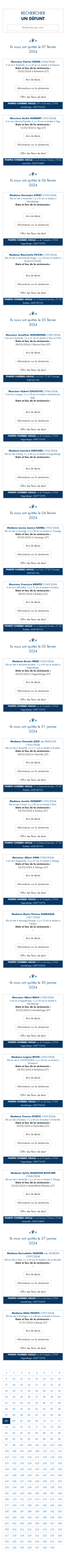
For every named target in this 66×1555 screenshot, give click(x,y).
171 (22, 1499)
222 (45, 1535)
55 (51, 1408)
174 (45, 1499)
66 (13, 1421)
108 (29, 1451)
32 (59, 1390)
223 (52, 1535)
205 (37, 1523)
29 (36, 1390)
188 (29, 1511)
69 (36, 1421)
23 (51, 1384)
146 (14, 1481)
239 (52, 1547)
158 (45, 1487)
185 (7, 1511)
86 (44, 1433)
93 (36, 1439)
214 (45, 1529)
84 (29, 1433)
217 (7, 1535)
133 (37, 1469)
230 (45, 1541)
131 (22, 1469)
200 (60, 1517)
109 (37, 1451)
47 (51, 1402)
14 (44, 1378)
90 (13, 1439)
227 (22, 1541)
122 (14, 1463)
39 (51, 1396)
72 (59, 1421)
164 (29, 1493)
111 (52, 1451)
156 (29, 1487)
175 (52, 1499)
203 (22, 1523)
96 (59, 1439)
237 (37, 1547)
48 (59, 1402)
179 (22, 1505)
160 (60, 1487)
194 (14, 1517)
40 (59, 1396)
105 (7, 1451)
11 (21, 1378)
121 (7, 1463)
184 (60, 1505)
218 (14, 1535)
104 (60, 1445)
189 (37, 1511)
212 (29, 1529)
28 (29, 1390)
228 (29, 1541)
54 (44, 1408)
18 (13, 1384)
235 (22, 1547)
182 (45, 1505)
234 (14, 1547)
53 (36, 1408)
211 (22, 1529)
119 (52, 1457)
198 (45, 1517)
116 (29, 1457)
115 (22, 1457)
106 (14, 1451)
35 (21, 1396)
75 (21, 1427)
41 (6, 1402)
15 (51, 1378)
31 (51, 1390)
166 (45, 1493)
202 (14, 1523)
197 (37, 1517)
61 (36, 1415)
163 (22, 1493)
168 (60, 1493)
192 (60, 1511)
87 (51, 1433)
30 (44, 1390)
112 (60, 1451)
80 (59, 1427)
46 (44, 1402)
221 (37, 1535)
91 (21, 1439)
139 (22, 1475)
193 (7, 1517)
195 (22, 1517)
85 (36, 1433)
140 (29, 1475)
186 (14, 1511)
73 (6, 1427)
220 (29, 1535)
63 (51, 1415)
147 (22, 1481)
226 (14, 1541)
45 (36, 1402)
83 (21, 1433)
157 (37, 1487)
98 (13, 1445)
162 (14, 1493)
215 (52, 1529)
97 (6, 1445)
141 (37, 1475)
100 (29, 1445)
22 (44, 1384)
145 (7, 1481)
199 (52, 1517)
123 (22, 1463)
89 (6, 1439)
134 (45, 1469)
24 (59, 1384)
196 (29, 1517)
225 (7, 1541)
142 (45, 1475)
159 (52, 1487)
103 (52, 1445)
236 (29, 1547)
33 (6, 1396)
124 (29, 1463)
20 (29, 1384)
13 (36, 1378)
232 (60, 1541)
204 (29, 1523)
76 (29, 1427)
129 (7, 1469)
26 (13, 1390)
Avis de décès (33, 79)
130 (14, 1469)
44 (29, 1402)
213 (37, 1529)
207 (52, 1523)
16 (59, 1378)
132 (29, 1469)
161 (7, 1493)
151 (52, 1481)
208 (60, 1523)
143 (52, 1475)
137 (7, 1475)
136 (60, 1469)
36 (29, 1396)
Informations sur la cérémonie (33, 88)
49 (6, 1408)
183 (52, 1505)
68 (29, 1421)
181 (37, 1505)
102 (45, 1445)
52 (29, 1408)
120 (60, 1457)
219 (22, 1535)
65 (6, 1421)
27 (21, 1390)
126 (45, 1463)
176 (60, 1499)
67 (21, 1421)
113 (7, 1457)
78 (44, 1427)
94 (44, 1439)
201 (7, 1523)
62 (44, 1415)
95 (51, 1439)
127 (52, 1463)
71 (51, 1421)
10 (13, 1378)
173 (37, 1499)
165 (37, 1493)
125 (37, 1463)
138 (14, 1475)
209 (7, 1529)
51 (21, 1408)
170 (14, 1499)
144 (60, 1475)
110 (45, 1451)
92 (29, 1439)
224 (60, 1535)
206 (45, 1523)
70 (44, 1421)
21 (36, 1384)
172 (29, 1499)
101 (37, 1445)
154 (14, 1487)
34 (13, 1396)
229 (37, 1541)
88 (59, 1433)
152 (60, 1481)
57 (6, 1415)
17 (6, 1384)
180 (29, 1505)
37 (36, 1396)
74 (13, 1427)
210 (14, 1529)
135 (52, 1469)
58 (13, 1415)
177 (7, 1505)
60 (29, 1415)
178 (14, 1505)
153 (7, 1487)
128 (60, 1463)
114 (14, 1457)
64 (59, 1415)
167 (52, 1493)
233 (7, 1547)
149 (37, 1481)
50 (13, 1408)
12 (29, 1378)
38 (44, 1396)
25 (6, 1390)
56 (59, 1408)
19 (21, 1384)
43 (21, 1402)
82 (13, 1433)
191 (52, 1511)
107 (22, 1451)
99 (21, 1445)
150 (45, 1481)
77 (36, 1427)
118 (45, 1457)
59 (21, 1415)
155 (22, 1487)
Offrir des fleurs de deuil (33, 97)
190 (45, 1511)
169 (7, 1499)
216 (60, 1529)
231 (52, 1541)
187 (22, 1511)
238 (45, 1547)
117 (37, 1457)
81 (6, 1433)
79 (51, 1427)
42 (13, 1402)
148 (29, 1481)
